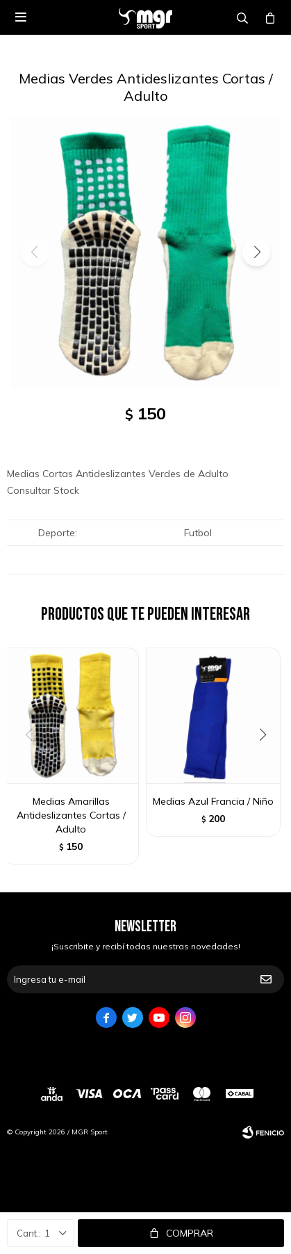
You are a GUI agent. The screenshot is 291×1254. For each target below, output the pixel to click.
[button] (256, 252)
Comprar (189, 1233)
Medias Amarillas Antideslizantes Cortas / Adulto (71, 815)
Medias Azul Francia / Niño (213, 801)
